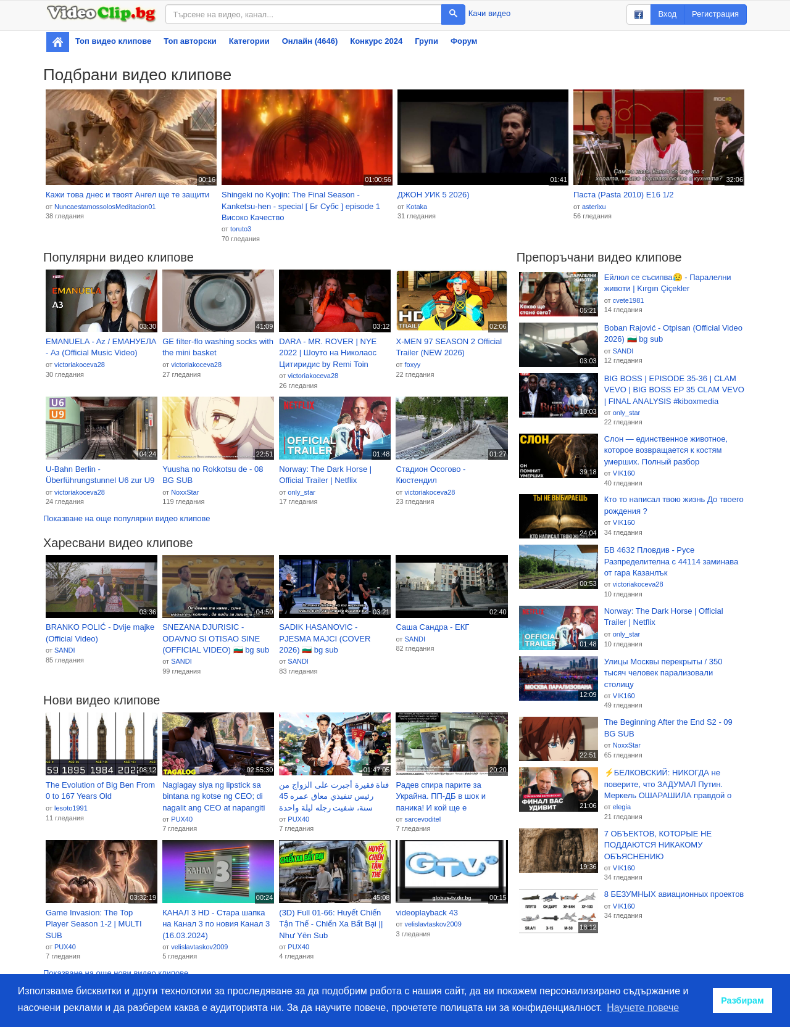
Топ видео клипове (113, 41)
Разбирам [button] (742, 1000)
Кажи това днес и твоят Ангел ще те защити (127, 194)
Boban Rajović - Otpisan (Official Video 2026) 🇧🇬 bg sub (673, 333)
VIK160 (624, 473)
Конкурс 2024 (376, 41)
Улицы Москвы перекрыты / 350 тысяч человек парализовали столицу (663, 673)
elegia (622, 806)
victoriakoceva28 (79, 364)
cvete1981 (628, 300)
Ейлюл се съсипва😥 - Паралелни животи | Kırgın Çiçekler (667, 283)
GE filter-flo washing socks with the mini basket (217, 347)
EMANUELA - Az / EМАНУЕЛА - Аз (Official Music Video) (101, 347)
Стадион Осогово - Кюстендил (430, 474)
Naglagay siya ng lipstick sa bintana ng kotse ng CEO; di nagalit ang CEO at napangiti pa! (213, 797)
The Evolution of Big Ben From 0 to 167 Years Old (100, 790)
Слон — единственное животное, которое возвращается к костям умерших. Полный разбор (666, 450)
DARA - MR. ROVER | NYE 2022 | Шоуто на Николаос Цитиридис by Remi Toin (327, 353)
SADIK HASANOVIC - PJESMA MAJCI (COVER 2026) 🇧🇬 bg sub (324, 638)
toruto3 (240, 229)
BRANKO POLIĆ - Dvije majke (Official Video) (100, 632)
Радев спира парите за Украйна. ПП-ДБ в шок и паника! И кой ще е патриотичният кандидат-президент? (442, 797)
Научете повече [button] (643, 1007)
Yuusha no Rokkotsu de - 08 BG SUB (212, 474)
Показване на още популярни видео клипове (126, 518)
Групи (426, 41)
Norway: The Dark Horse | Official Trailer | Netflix (325, 474)
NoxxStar (185, 492)
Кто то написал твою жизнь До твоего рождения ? (674, 505)
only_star (301, 492)
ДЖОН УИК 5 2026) (433, 194)
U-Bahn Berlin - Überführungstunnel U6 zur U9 (100, 474)
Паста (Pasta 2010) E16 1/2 (623, 194)
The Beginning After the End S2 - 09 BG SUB (668, 727)
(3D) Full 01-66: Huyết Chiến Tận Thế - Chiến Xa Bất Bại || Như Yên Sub (331, 924)
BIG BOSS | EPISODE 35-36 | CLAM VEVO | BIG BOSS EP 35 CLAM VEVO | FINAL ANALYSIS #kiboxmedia (674, 390)
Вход (667, 14)
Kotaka (416, 206)
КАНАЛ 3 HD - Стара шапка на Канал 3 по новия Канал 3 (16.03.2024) (216, 924)
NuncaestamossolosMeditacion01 (105, 206)
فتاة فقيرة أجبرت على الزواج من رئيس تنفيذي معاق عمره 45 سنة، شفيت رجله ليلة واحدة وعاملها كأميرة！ (334, 797)
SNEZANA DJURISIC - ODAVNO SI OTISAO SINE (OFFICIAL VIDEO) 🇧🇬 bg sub (215, 638)
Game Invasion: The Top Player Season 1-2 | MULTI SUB (94, 924)
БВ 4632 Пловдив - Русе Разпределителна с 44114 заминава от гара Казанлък (671, 561)
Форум (464, 41)
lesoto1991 (71, 808)
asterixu (594, 206)
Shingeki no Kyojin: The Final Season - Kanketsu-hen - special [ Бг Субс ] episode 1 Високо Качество (301, 206)
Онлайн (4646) (310, 41)
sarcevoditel (422, 819)
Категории (249, 41)
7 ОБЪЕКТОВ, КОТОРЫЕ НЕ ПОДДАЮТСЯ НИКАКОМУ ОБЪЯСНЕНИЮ (658, 845)
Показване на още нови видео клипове (115, 973)
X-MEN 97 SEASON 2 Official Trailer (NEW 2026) (449, 347)
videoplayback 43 (426, 912)
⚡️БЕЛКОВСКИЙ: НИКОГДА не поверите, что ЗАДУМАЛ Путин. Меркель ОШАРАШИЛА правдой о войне (667, 784)
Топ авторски (190, 41)
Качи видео (489, 13)
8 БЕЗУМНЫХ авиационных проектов (674, 894)
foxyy (412, 364)
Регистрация (715, 14)
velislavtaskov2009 (199, 947)
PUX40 (182, 819)
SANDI (64, 650)
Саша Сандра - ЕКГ (432, 627)
